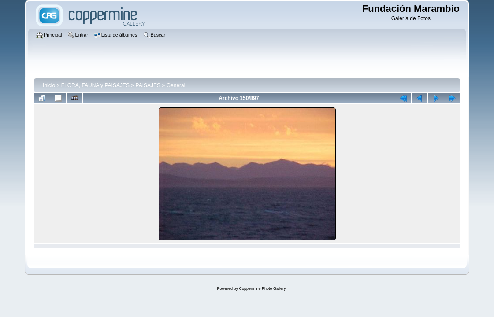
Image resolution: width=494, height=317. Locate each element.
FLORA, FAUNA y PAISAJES (95, 85)
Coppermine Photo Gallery (262, 288)
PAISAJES (148, 85)
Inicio (49, 85)
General (176, 85)
